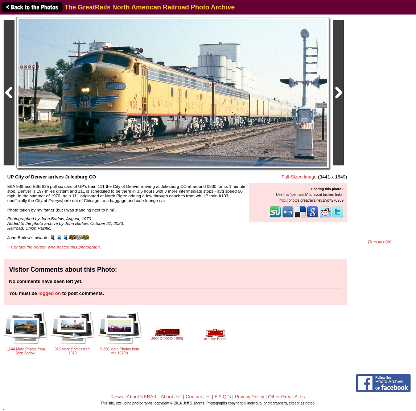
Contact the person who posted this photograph (55, 246)
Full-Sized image (299, 177)
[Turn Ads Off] (379, 242)
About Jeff (171, 396)
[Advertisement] (380, 128)
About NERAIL (142, 396)
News (117, 396)
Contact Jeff (198, 396)
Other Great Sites (286, 396)
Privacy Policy (249, 396)
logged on (49, 293)
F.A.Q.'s (223, 396)
